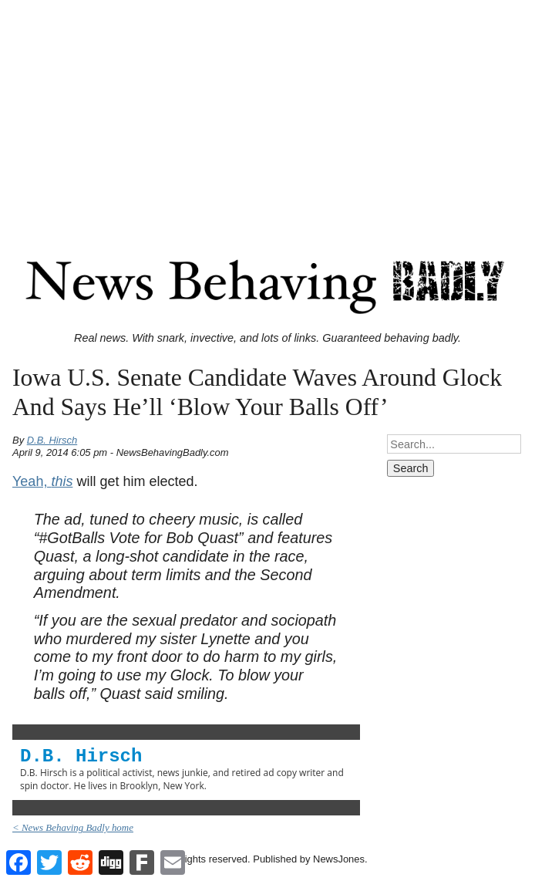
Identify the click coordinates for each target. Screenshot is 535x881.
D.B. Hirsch (52, 440)
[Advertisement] (267, 114)
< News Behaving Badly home (72, 827)
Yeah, (42, 481)
